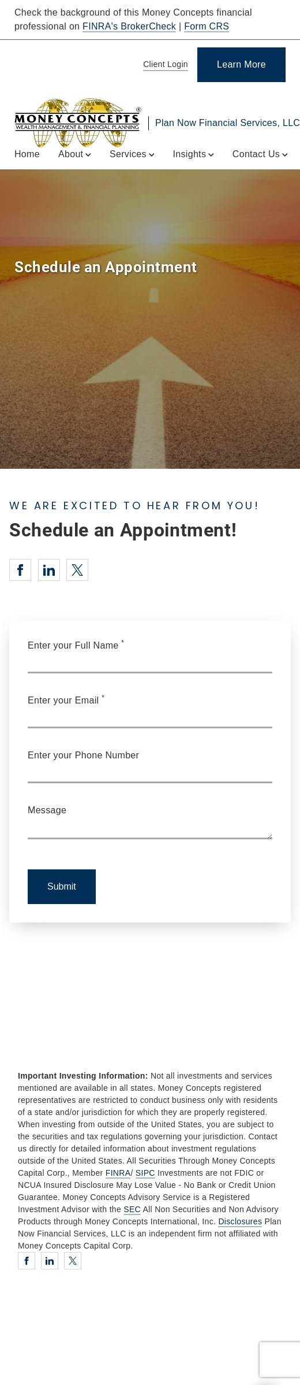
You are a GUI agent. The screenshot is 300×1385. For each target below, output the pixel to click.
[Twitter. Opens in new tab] (77, 570)
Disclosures (240, 1221)
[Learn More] (241, 64)
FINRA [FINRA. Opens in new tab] (118, 1172)
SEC (132, 1209)
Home (27, 154)
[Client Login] (163, 65)
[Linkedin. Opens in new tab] (49, 570)
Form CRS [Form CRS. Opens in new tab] (206, 26)
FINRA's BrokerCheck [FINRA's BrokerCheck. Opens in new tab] (129, 26)
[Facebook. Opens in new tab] (20, 570)
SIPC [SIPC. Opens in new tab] (145, 1172)
